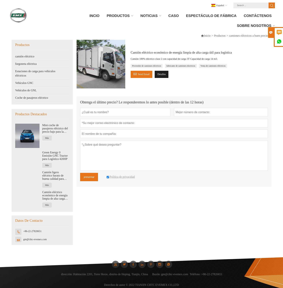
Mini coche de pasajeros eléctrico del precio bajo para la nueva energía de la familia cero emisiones (55, 128)
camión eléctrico (24, 56)
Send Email (141, 74)
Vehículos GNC (24, 82)
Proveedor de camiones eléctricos (146, 66)
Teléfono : (195, 276)
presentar (89, 177)
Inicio (207, 35)
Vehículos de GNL (26, 90)
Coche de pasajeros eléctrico (31, 97)
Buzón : (156, 276)
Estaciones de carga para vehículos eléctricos (35, 73)
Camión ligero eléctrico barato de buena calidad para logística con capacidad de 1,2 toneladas (55, 175)
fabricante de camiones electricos (180, 66)
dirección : (67, 276)
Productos (220, 35)
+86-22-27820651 (32, 231)
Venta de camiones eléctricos (213, 66)
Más (47, 138)
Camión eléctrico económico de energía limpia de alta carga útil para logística (55, 195)
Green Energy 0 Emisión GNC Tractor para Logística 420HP (55, 155)
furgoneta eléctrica (26, 63)
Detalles (161, 74)
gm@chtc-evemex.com (35, 239)
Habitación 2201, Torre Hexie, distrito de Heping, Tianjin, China (110, 276)
